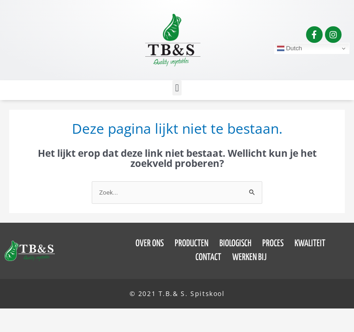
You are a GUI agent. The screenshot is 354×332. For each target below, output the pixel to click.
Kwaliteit (310, 243)
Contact (208, 257)
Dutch (289, 48)
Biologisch (235, 243)
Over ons (150, 243)
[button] (176, 87)
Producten (191, 243)
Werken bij (249, 257)
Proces (272, 243)
